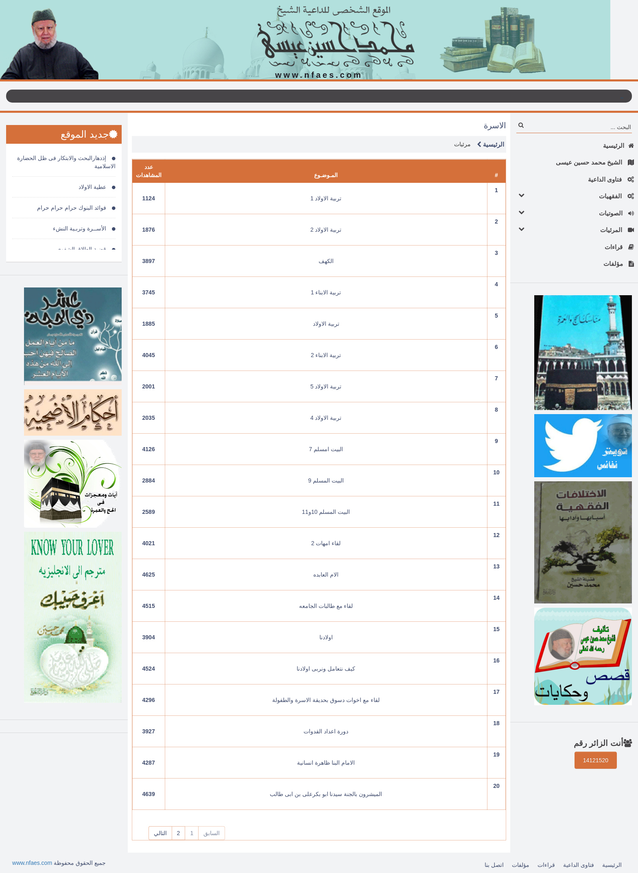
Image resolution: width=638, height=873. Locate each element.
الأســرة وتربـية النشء (84, 228)
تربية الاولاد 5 (326, 386)
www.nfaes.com (32, 863)
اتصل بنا (494, 865)
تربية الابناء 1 (326, 292)
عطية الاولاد (97, 187)
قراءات (619, 246)
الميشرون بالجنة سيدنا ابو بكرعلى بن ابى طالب (326, 794)
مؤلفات (618, 263)
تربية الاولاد (326, 323)
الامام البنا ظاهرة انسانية (326, 762)
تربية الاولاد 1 (326, 198)
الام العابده (326, 574)
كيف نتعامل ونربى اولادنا (326, 668)
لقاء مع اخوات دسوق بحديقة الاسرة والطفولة (325, 700)
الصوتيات (574, 213)
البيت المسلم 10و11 (326, 512)
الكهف (326, 261)
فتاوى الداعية (611, 179)
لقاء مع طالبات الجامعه (326, 606)
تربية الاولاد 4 (326, 418)
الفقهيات (574, 196)
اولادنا (326, 637)
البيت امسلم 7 (326, 449)
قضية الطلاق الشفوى (86, 249)
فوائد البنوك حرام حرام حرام (76, 207)
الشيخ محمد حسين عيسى (595, 162)
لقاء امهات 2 (326, 543)
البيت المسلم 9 (326, 480)
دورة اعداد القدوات (326, 731)
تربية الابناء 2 (326, 355)
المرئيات (574, 229)
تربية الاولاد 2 (326, 229)
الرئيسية (618, 145)
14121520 (595, 760)
